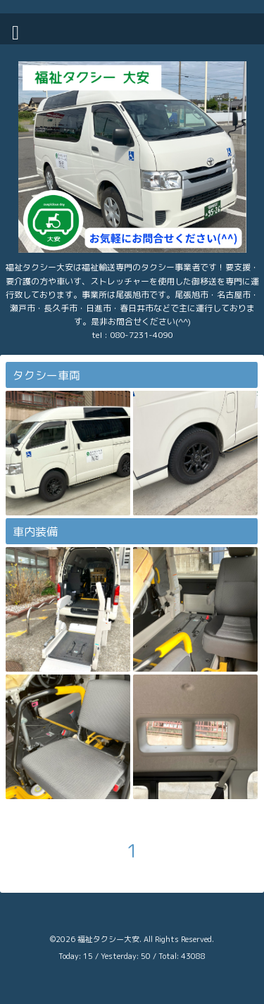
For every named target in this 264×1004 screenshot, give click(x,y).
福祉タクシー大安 (108, 939)
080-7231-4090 (141, 335)
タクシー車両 (46, 375)
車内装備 (35, 531)
